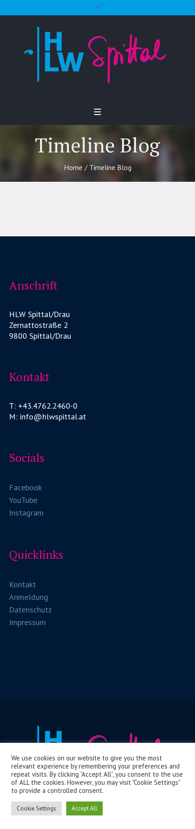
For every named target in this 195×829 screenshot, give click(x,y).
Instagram (26, 512)
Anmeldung (28, 597)
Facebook (25, 487)
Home (73, 167)
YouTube (23, 500)
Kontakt (22, 584)
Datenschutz (30, 609)
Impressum (27, 622)
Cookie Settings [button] (36, 808)
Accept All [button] (84, 808)
